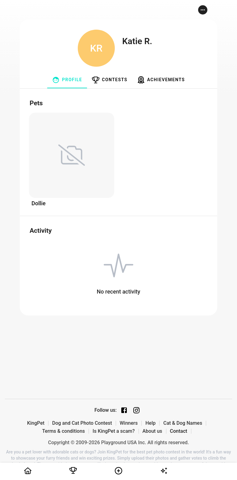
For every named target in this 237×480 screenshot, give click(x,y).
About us (152, 431)
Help (150, 423)
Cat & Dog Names (182, 423)
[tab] (67, 80)
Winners (129, 423)
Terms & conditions (63, 431)
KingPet (35, 423)
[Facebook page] (124, 410)
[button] (203, 10)
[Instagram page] (136, 410)
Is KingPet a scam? (114, 431)
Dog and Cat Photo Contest (82, 423)
